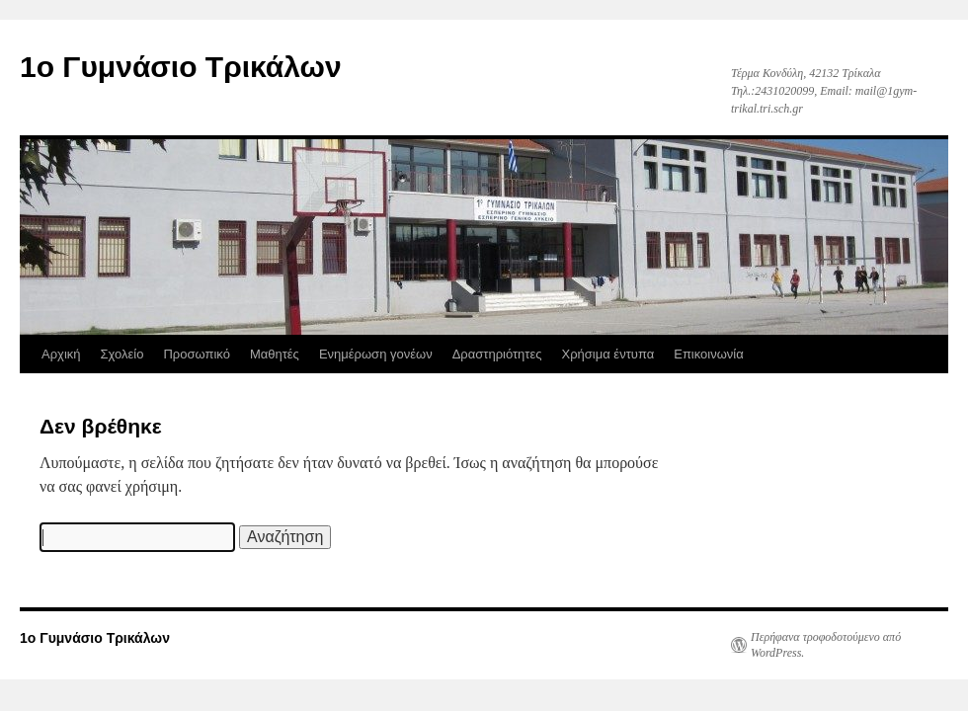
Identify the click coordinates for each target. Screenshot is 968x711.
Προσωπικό (196, 354)
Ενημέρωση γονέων (376, 354)
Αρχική (61, 354)
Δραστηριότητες (497, 354)
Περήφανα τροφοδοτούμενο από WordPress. (826, 645)
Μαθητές (274, 354)
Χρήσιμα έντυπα (608, 354)
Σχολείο (122, 354)
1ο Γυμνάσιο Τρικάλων (181, 66)
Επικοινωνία (709, 354)
